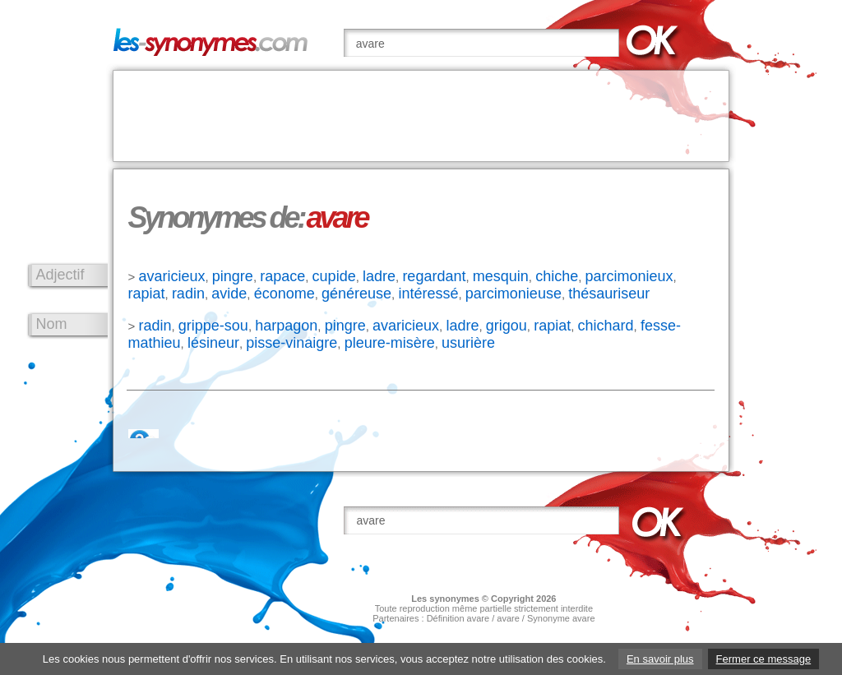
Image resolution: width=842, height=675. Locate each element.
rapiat (146, 293)
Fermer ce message (764, 659)
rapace (282, 276)
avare (508, 618)
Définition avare (458, 618)
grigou (506, 325)
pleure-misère (390, 343)
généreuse (356, 293)
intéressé (428, 293)
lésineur (213, 343)
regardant (433, 276)
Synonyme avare (561, 618)
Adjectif (60, 274)
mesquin (501, 276)
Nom (51, 324)
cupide (334, 276)
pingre (232, 276)
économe (284, 293)
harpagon (286, 325)
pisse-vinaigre (291, 343)
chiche (556, 276)
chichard (606, 325)
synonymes (454, 598)
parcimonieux (629, 276)
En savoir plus (660, 659)
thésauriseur (609, 293)
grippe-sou (213, 325)
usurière (468, 343)
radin (188, 293)
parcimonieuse (513, 293)
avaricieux (171, 276)
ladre (379, 276)
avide (229, 293)
